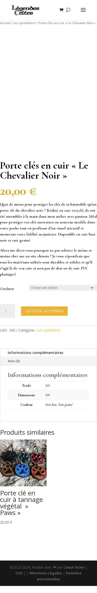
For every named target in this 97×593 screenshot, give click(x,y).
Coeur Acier (74, 567)
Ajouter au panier (44, 310)
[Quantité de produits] (7, 311)
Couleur (7, 288)
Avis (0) (14, 361)
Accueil (5, 23)
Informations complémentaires (35, 352)
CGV (19, 573)
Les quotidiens (24, 23)
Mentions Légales (46, 573)
